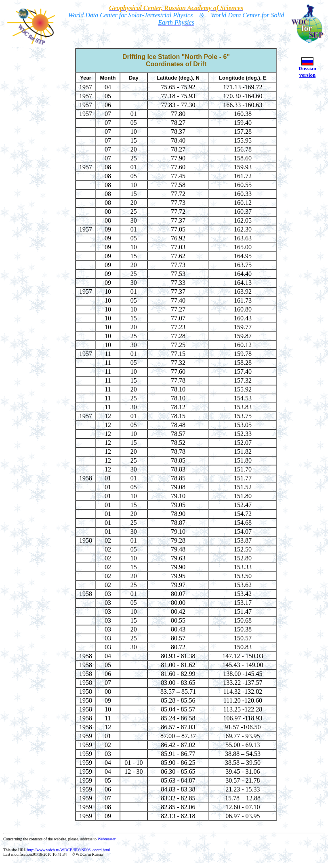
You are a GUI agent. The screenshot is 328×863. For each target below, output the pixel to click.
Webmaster (106, 839)
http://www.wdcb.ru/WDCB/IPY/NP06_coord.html (68, 850)
